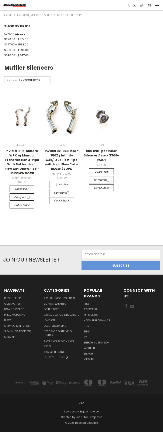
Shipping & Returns (17, 326)
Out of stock (22, 205)
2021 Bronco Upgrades (59, 298)
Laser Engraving (55, 326)
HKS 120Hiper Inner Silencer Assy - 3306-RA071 (101, 155)
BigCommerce (89, 411)
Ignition (49, 320)
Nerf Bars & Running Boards (58, 333)
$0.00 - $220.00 (14, 34)
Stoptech (90, 309)
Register (25, 331)
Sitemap (9, 337)
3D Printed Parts (55, 303)
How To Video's (14, 309)
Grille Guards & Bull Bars (61, 315)
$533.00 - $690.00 (16, 50)
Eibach (88, 353)
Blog (7, 320)
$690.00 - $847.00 (16, 55)
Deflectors (51, 309)
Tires (47, 346)
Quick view (22, 189)
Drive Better (12, 298)
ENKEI (87, 331)
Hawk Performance (97, 320)
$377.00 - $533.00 (16, 44)
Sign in (9, 331)
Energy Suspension (96, 342)
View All (89, 359)
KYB (86, 337)
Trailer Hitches (54, 351)
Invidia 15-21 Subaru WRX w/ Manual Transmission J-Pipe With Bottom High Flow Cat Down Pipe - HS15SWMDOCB (22, 162)
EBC (86, 304)
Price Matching (14, 315)
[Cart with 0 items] (149, 5)
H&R (86, 326)
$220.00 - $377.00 (16, 39)
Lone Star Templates (89, 417)
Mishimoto (91, 315)
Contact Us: (12, 303)
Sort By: (12, 80)
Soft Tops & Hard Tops (59, 340)
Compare (22, 197)
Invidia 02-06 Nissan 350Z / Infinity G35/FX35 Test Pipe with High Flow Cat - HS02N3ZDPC (62, 160)
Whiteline (90, 348)
